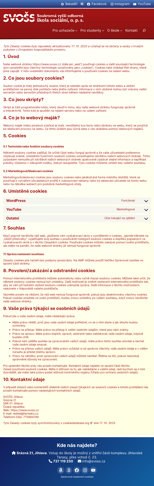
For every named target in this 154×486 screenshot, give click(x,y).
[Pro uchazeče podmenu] (76, 30)
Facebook (99, 4)
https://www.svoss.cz (47, 64)
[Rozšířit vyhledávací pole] (144, 30)
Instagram (122, 4)
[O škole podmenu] (121, 30)
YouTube (144, 4)
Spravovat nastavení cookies (77, 476)
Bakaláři (71, 4)
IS (82, 4)
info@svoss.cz (93, 461)
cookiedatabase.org (76, 423)
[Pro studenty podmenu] (103, 30)
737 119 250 (63, 461)
